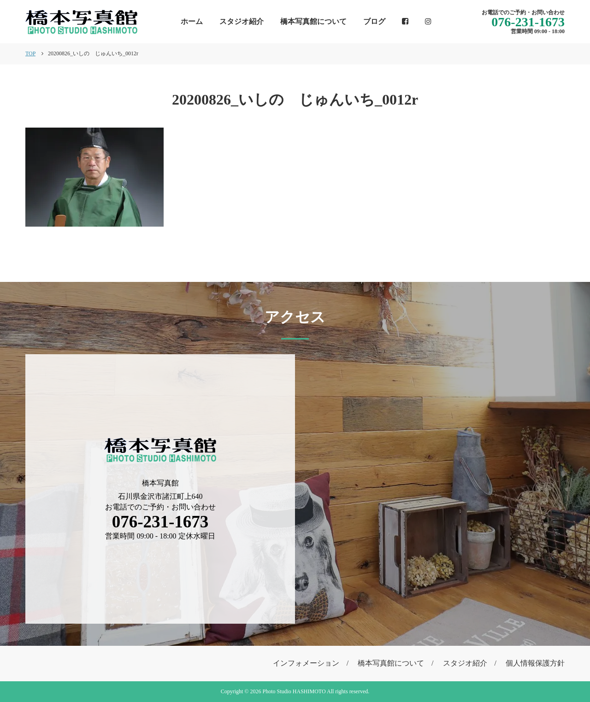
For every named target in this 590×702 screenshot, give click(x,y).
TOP (30, 53)
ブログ (374, 21)
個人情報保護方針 (535, 663)
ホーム (192, 21)
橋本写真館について (313, 21)
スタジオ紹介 (241, 21)
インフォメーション (306, 663)
